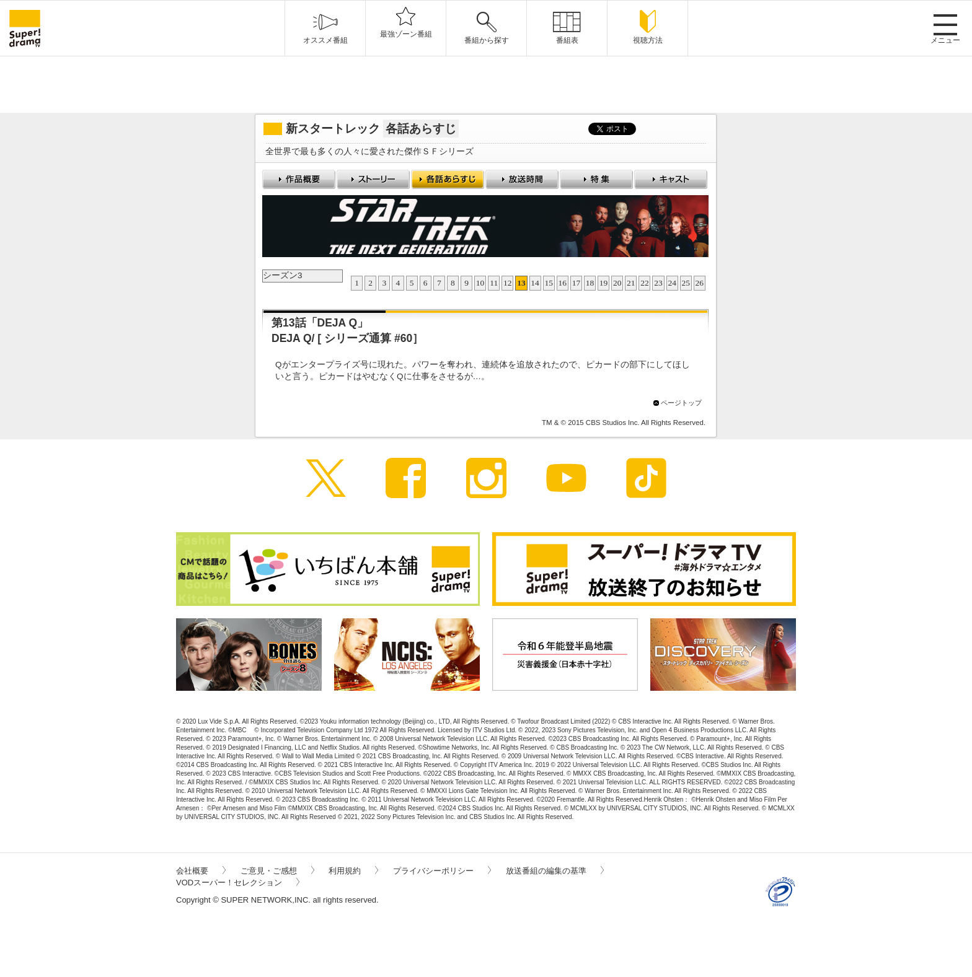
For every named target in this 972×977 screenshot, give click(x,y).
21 (631, 282)
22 (644, 282)
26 (700, 282)
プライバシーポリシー (442, 870)
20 (617, 282)
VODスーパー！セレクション (237, 882)
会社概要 (201, 870)
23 (658, 282)
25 (686, 282)
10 (480, 282)
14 (535, 282)
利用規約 (353, 870)
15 (548, 282)
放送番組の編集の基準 (555, 870)
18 (590, 282)
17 (576, 282)
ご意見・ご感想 (277, 870)
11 (494, 282)
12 (507, 282)
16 (563, 282)
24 (672, 282)
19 (603, 282)
